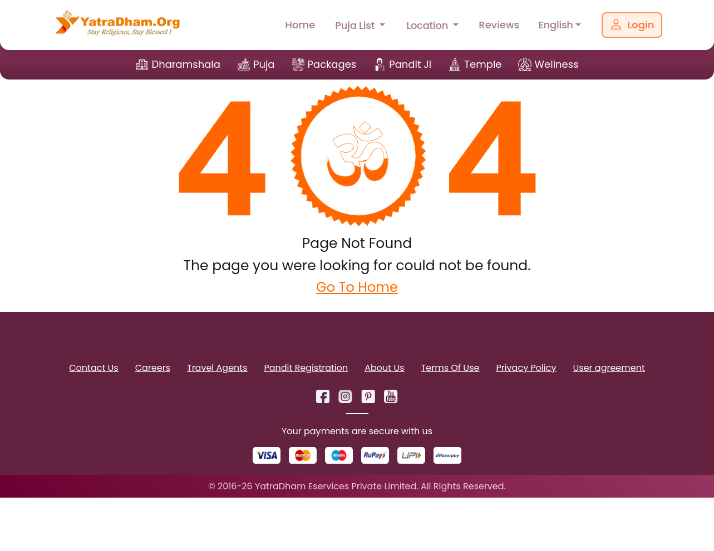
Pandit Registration (306, 367)
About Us (384, 367)
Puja (264, 64)
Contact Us (93, 367)
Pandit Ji (410, 64)
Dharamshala (185, 64)
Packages (332, 64)
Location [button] (428, 25)
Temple (482, 64)
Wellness (556, 64)
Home (300, 25)
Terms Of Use (450, 367)
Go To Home (357, 287)
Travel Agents (217, 367)
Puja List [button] (356, 25)
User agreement (609, 367)
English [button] (555, 25)
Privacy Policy (526, 367)
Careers (152, 367)
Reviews (499, 25)
